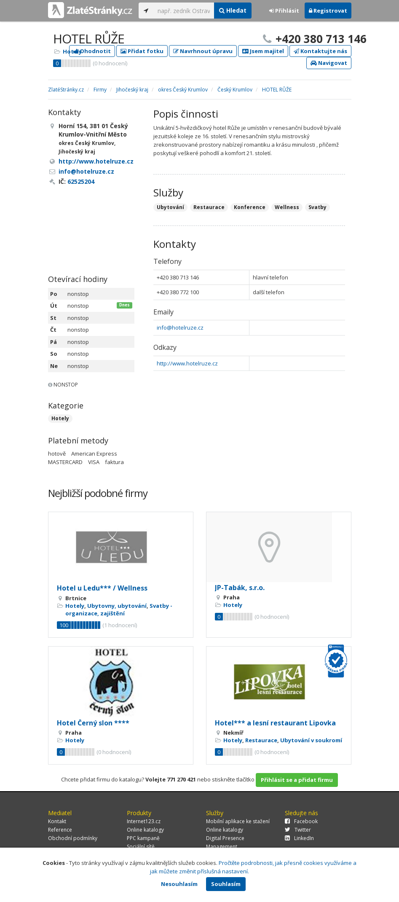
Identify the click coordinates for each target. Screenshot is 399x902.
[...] (184, 11)
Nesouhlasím (179, 884)
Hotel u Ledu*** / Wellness (102, 588)
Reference (60, 829)
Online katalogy (145, 829)
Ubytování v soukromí (311, 740)
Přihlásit (284, 10)
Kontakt (57, 821)
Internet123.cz (144, 821)
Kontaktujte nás (320, 51)
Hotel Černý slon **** (93, 723)
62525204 (80, 181)
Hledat (232, 10)
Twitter (298, 829)
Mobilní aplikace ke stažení (238, 821)
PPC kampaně (143, 838)
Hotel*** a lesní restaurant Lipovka (275, 723)
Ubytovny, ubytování (117, 605)
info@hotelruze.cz (180, 327)
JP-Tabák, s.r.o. (240, 587)
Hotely (72, 51)
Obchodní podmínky (72, 838)
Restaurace (261, 740)
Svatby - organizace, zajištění (118, 609)
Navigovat (329, 63)
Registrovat (328, 10)
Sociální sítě (141, 846)
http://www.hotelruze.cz (187, 363)
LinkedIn (299, 838)
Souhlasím (226, 884)
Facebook (301, 821)
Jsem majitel (263, 51)
